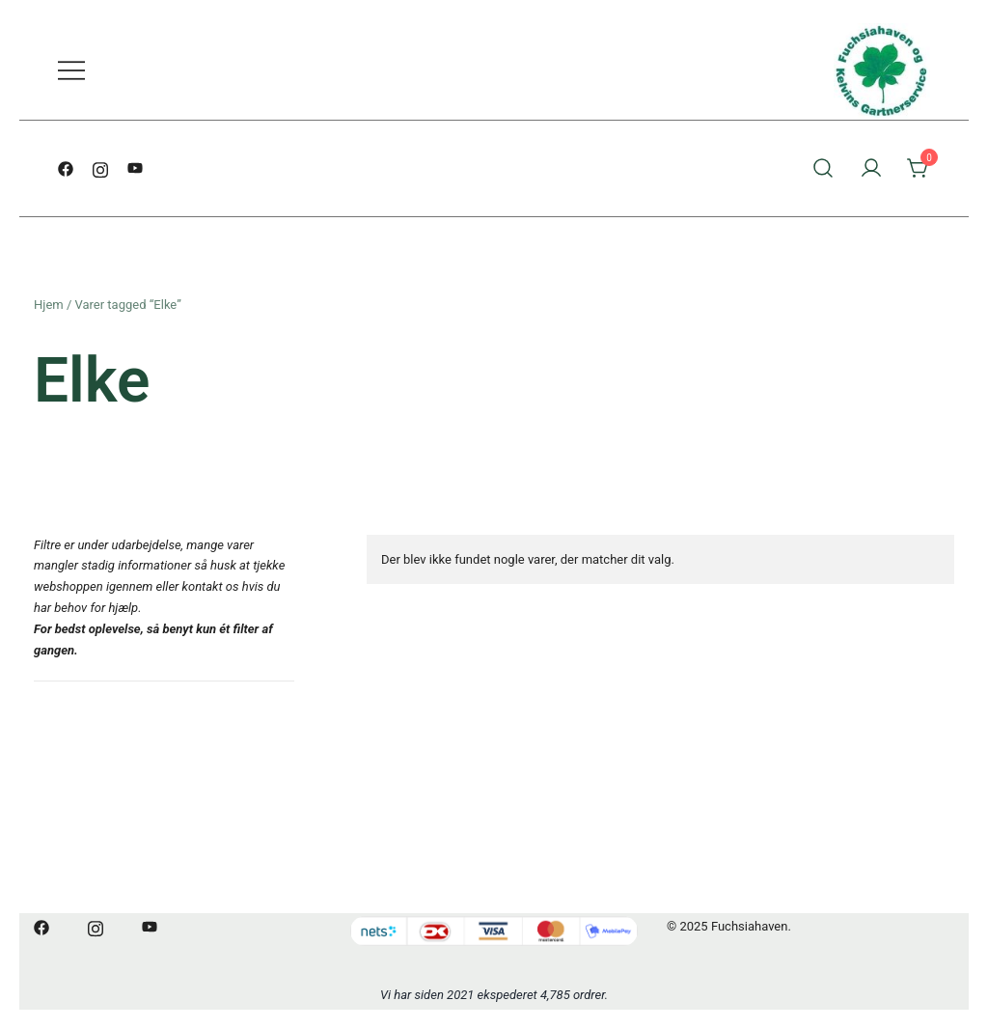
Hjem (49, 304)
